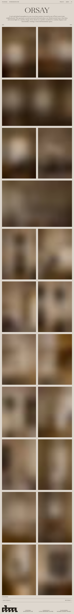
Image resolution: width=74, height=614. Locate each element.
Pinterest (69, 611)
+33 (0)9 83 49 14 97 (46, 610)
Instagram (59, 611)
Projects (62, 1)
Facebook (64, 611)
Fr (71, 2)
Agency (67, 1)
